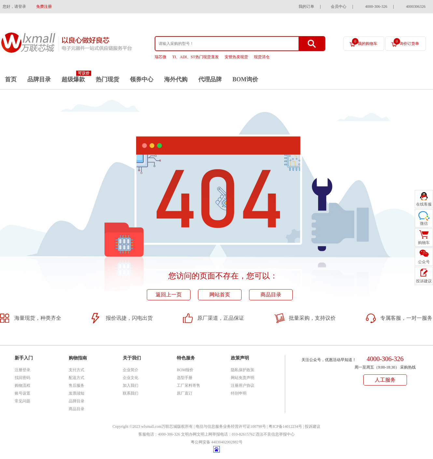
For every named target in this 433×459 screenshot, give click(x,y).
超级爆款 (73, 79)
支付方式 (76, 370)
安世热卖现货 (236, 57)
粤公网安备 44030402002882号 (217, 442)
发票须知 (76, 393)
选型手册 (184, 377)
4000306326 (416, 6)
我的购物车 (364, 42)
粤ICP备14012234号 (285, 426)
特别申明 (238, 393)
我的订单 (306, 6)
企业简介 (130, 370)
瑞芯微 (160, 57)
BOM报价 (185, 370)
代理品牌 (210, 79)
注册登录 (22, 370)
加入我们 (130, 385)
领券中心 (141, 79)
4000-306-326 (376, 6)
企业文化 (130, 377)
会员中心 (338, 6)
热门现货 (107, 79)
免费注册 (44, 6)
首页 (11, 79)
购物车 (424, 242)
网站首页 (219, 294)
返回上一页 (169, 294)
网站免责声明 (242, 377)
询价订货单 (406, 42)
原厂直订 (184, 393)
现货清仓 (262, 57)
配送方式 (76, 377)
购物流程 (22, 385)
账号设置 (22, 393)
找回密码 (22, 377)
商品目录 (270, 294)
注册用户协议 (242, 385)
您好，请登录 (14, 6)
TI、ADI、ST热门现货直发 (195, 57)
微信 (424, 223)
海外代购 (176, 79)
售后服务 (76, 385)
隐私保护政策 (242, 370)
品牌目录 (39, 79)
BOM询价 (245, 79)
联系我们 (130, 393)
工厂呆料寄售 (188, 385)
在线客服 (424, 204)
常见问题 (22, 401)
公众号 (424, 262)
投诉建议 (312, 426)
